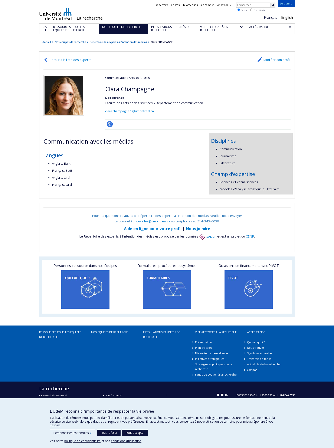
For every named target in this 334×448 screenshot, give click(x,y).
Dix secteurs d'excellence (211, 353)
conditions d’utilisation (126, 441)
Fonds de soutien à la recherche (216, 374)
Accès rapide (256, 332)
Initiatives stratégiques (210, 359)
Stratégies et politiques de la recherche (213, 366)
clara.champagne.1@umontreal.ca (129, 111)
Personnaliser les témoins (72, 433)
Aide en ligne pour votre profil (152, 228)
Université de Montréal (55, 13)
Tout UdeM (257, 10)
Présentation (203, 342)
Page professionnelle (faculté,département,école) (110, 124)
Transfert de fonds (259, 359)
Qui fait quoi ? (256, 342)
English (287, 17)
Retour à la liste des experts (70, 60)
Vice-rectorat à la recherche (216, 332)
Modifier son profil (276, 60)
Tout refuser (108, 433)
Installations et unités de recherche (161, 334)
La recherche (90, 18)
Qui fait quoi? (114, 396)
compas (252, 370)
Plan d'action (203, 348)
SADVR (207, 236)
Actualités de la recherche (264, 364)
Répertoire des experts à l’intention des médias (118, 42)
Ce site (242, 10)
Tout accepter (135, 433)
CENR (250, 236)
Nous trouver (255, 348)
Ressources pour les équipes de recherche (60, 334)
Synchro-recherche (259, 353)
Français (270, 17)
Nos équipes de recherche (70, 42)
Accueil (46, 42)
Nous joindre (198, 228)
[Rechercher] (272, 5)
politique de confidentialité (82, 441)
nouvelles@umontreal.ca (152, 221)
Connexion (223, 5)
